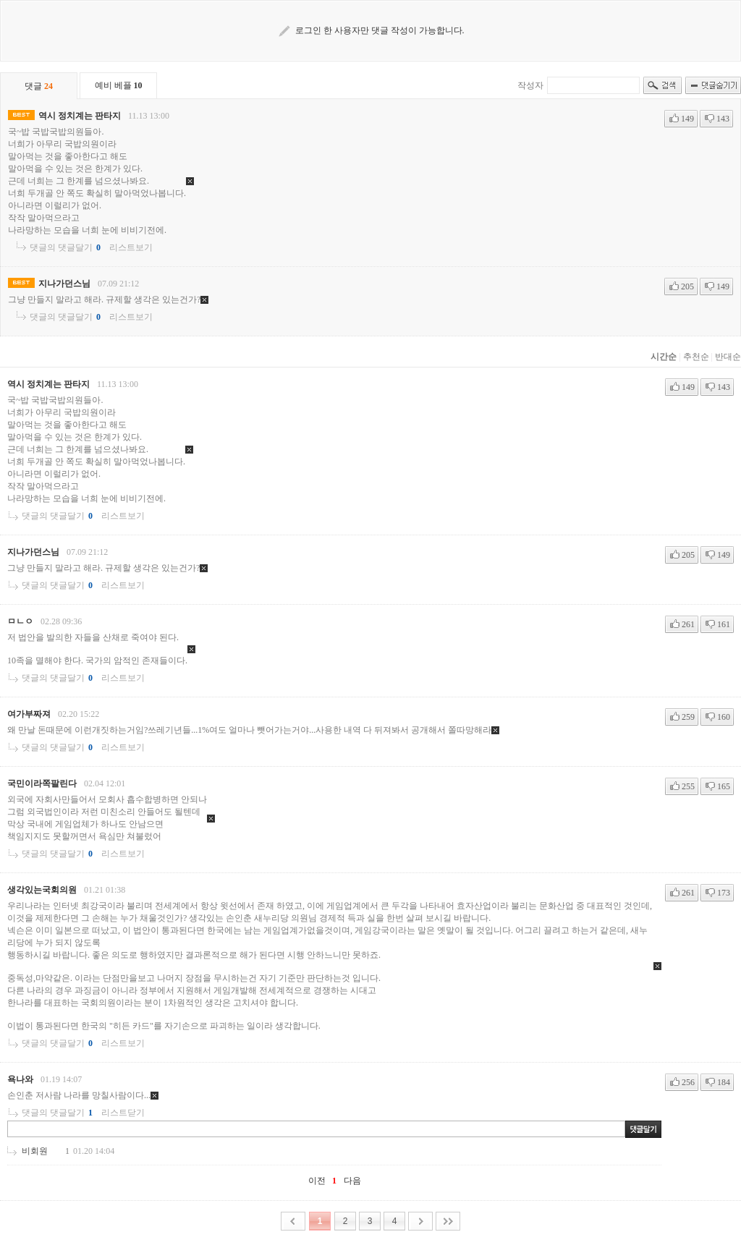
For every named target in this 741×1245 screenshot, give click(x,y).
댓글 (39, 86)
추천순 (696, 357)
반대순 (728, 357)
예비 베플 (119, 85)
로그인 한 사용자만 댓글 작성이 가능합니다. (380, 30)
